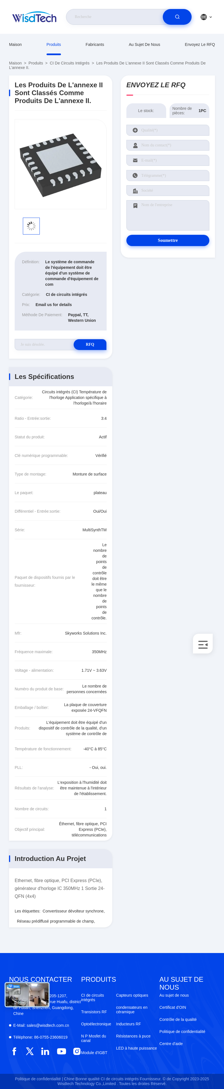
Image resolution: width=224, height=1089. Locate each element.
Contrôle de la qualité (178, 1019)
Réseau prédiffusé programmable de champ (55, 921)
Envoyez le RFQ (200, 44)
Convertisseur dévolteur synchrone (73, 911)
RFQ (86, 344)
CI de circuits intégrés (69, 63)
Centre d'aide (171, 1043)
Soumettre (168, 240)
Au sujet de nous (144, 44)
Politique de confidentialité (182, 1031)
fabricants (95, 44)
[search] (177, 17)
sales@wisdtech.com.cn (41, 1025)
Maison (15, 44)
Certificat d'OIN (172, 1007)
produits (54, 44)
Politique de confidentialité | (39, 1079)
